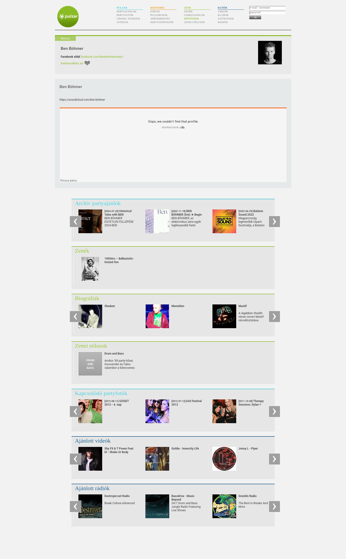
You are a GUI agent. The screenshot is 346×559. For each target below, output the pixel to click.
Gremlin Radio (248, 496)
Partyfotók (125, 15)
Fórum (155, 11)
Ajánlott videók (93, 441)
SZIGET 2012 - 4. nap (117, 402)
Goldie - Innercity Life (185, 448)
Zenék (188, 11)
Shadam (110, 306)
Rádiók (223, 22)
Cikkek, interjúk (128, 18)
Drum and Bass (114, 353)
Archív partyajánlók (98, 203)
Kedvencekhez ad (72, 63)
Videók (223, 11)
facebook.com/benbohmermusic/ (102, 56)
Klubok (223, 15)
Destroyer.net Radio (117, 496)
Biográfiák (87, 298)
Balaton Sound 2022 (251, 214)
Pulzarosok (159, 15)
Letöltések (226, 18)
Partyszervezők (162, 22)
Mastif (243, 306)
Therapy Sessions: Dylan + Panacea (251, 404)
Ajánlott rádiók (92, 488)
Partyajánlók (127, 11)
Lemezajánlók (194, 15)
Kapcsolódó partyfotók (101, 393)
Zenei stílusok (194, 22)
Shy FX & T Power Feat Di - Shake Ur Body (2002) (119, 452)
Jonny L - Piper (248, 448)
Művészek (191, 18)
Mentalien (178, 306)
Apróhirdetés (160, 18)
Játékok (123, 22)
